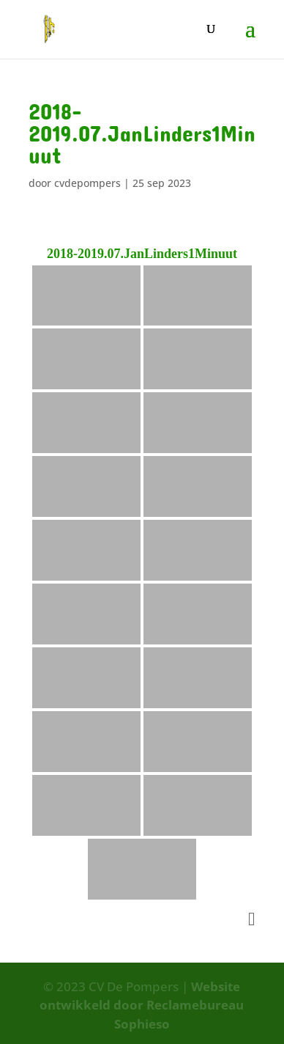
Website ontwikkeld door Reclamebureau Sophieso (142, 1005)
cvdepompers (87, 183)
